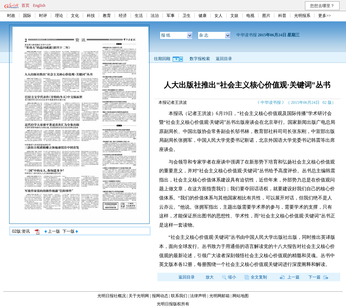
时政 (11, 15)
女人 (218, 15)
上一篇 (290, 277)
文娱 (234, 15)
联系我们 (179, 295)
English (39, 5)
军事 (171, 15)
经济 (123, 15)
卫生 (186, 15)
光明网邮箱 (219, 295)
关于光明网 (139, 295)
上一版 (52, 231)
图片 (266, 15)
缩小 (229, 277)
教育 (107, 15)
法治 (155, 15)
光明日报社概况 (111, 295)
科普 (282, 15)
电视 (250, 15)
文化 (75, 15)
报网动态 (160, 295)
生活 (139, 15)
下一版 (70, 231)
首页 (25, 5)
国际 (27, 15)
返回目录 (224, 58)
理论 (59, 15)
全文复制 (256, 277)
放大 (210, 277)
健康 (202, 15)
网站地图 (240, 295)
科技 (91, 15)
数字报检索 (200, 58)
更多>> (324, 15)
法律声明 (198, 295)
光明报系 (302, 15)
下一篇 (318, 277)
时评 (43, 15)
